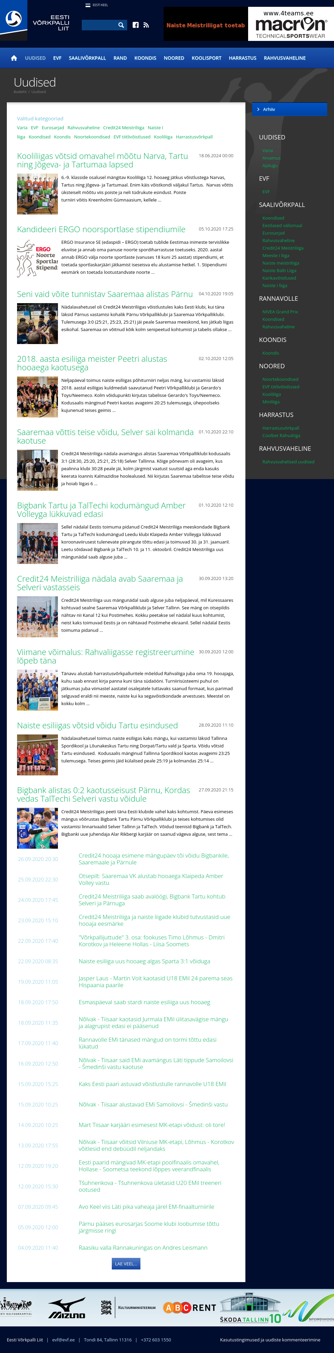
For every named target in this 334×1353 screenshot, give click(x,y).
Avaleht (20, 91)
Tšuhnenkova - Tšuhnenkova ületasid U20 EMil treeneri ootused (150, 1186)
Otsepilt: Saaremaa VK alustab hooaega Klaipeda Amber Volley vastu (151, 879)
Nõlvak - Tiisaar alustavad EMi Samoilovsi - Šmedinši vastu (154, 1104)
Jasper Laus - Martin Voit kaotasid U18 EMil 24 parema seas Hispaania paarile (156, 981)
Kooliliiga (163, 137)
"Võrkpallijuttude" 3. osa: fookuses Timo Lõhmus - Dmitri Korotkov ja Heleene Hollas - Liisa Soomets (152, 940)
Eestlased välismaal (282, 225)
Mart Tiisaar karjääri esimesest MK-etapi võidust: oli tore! (153, 1125)
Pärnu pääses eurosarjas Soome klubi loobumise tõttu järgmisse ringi (149, 1227)
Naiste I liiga (274, 285)
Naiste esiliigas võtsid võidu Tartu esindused (98, 725)
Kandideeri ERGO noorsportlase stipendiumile (102, 229)
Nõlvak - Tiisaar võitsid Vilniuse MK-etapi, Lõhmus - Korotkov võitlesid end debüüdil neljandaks (156, 1145)
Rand (120, 58)
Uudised (35, 58)
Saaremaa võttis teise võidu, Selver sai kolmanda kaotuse (105, 436)
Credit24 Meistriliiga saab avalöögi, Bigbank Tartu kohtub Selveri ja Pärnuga (152, 899)
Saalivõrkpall (87, 58)
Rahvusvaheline (285, 58)
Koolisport (207, 58)
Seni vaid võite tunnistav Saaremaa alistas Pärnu (106, 293)
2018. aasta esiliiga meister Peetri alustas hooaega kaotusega (92, 363)
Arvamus (271, 158)
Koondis (145, 58)
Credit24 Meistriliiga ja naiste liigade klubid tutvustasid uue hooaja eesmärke (154, 920)
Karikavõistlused (279, 278)
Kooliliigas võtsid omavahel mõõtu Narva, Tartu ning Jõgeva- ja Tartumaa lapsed (102, 160)
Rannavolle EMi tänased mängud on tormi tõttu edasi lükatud (147, 1043)
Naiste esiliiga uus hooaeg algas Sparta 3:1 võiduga (145, 961)
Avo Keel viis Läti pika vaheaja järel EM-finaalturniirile (147, 1206)
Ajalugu (270, 165)
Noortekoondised (92, 137)
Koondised (39, 137)
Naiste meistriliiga (280, 263)
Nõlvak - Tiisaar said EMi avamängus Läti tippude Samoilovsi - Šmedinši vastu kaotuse (156, 1063)
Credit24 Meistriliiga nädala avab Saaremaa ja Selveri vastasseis (100, 583)
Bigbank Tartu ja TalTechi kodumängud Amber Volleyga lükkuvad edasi (101, 509)
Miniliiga (270, 402)
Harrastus (243, 58)
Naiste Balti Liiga (279, 270)
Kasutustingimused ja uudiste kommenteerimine (270, 1340)
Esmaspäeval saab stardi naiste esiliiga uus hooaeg (145, 1002)
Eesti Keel (100, 5)
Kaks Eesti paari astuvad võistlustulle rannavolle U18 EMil (153, 1084)
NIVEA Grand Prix (280, 312)
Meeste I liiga (275, 255)
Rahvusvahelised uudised (288, 462)
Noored (174, 58)
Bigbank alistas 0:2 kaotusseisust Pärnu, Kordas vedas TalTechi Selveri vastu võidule (103, 794)
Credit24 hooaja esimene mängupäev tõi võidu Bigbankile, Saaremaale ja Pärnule (154, 858)
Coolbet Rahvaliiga (281, 435)
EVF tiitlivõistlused (132, 137)
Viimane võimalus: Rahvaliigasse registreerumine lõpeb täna (105, 656)
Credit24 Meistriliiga (124, 127)
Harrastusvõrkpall (194, 137)
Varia (22, 127)
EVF (57, 58)
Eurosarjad (53, 127)
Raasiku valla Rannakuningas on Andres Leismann (144, 1247)
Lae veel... (126, 1264)
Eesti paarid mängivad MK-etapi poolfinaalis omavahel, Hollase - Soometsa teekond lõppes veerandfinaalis (149, 1165)
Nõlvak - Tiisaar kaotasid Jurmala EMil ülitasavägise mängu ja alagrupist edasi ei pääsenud (153, 1022)
